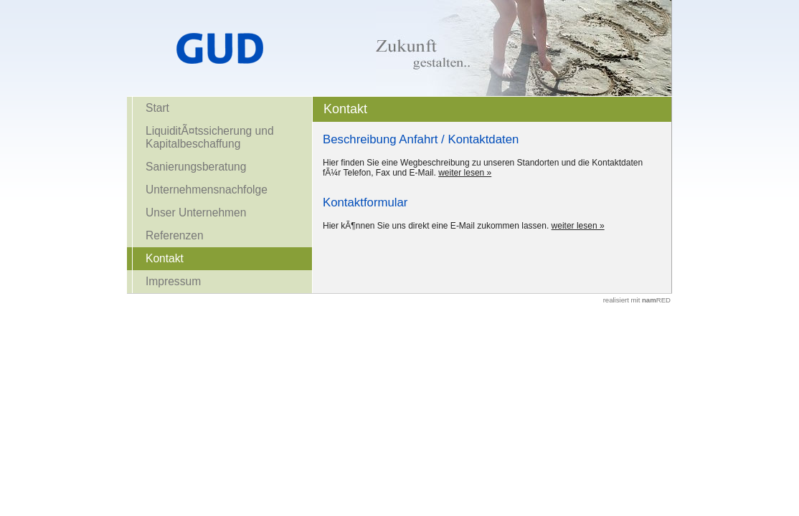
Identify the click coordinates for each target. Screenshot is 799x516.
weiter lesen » (464, 173)
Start (157, 108)
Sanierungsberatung (196, 167)
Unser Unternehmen (196, 212)
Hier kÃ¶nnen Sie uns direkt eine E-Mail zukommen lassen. (436, 226)
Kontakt (165, 258)
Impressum (173, 281)
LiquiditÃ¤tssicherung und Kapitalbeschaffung (210, 137)
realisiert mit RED (637, 300)
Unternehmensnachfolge (207, 189)
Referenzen (175, 235)
